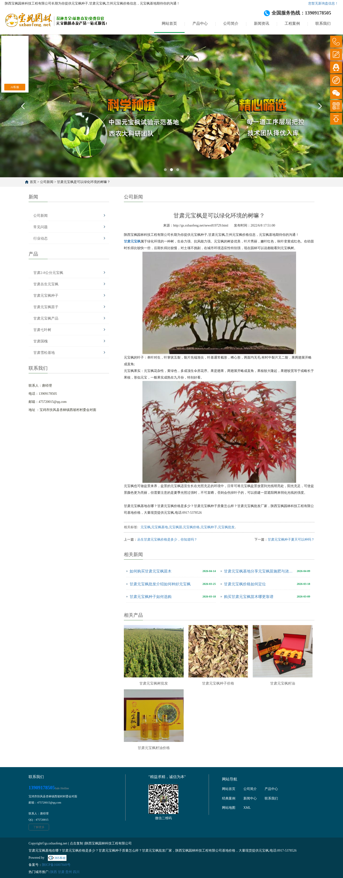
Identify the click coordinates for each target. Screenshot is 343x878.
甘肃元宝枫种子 (45, 295)
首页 (33, 182)
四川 (76, 872)
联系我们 (323, 23)
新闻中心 (250, 798)
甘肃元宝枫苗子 (45, 307)
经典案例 (228, 798)
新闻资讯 (261, 23)
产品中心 (200, 23)
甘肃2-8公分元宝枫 (48, 273)
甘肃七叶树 (42, 330)
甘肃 (61, 872)
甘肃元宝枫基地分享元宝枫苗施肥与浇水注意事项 (259, 571)
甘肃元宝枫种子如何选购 (151, 597)
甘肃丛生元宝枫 (45, 284)
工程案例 (292, 23)
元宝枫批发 (226, 527)
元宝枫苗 (175, 527)
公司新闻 (46, 182)
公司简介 (230, 23)
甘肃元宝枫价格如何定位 (245, 584)
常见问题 (40, 227)
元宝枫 (146, 527)
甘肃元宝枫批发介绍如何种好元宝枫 (160, 584)
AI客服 (14, 87)
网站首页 (169, 23)
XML (247, 807)
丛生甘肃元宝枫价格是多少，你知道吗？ (167, 539)
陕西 (53, 872)
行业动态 (40, 238)
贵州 (68, 872)
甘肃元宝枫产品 (45, 318)
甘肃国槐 (40, 341)
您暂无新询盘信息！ (323, 3)
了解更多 (39, 827)
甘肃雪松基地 (44, 353)
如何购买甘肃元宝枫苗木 (151, 571)
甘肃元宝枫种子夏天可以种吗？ (291, 539)
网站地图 (228, 807)
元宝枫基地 (159, 527)
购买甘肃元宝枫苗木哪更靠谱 (248, 597)
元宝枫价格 (191, 527)
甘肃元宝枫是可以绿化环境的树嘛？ (83, 182)
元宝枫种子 (209, 527)
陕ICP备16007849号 (56, 865)
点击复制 (76, 843)
